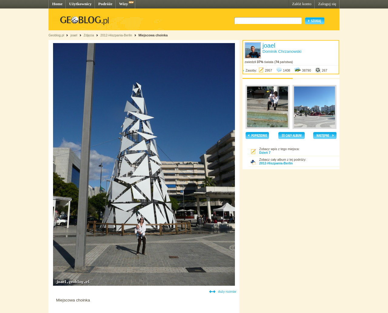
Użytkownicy (80, 4)
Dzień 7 (264, 152)
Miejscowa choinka (153, 35)
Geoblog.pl (56, 35)
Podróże (105, 4)
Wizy (123, 4)
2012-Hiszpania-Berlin (116, 35)
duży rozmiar (227, 291)
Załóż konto (301, 4)
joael (73, 35)
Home (57, 4)
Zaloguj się (327, 4)
